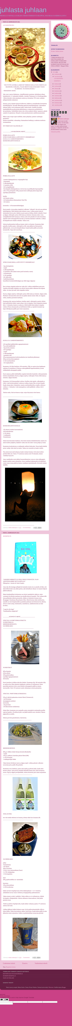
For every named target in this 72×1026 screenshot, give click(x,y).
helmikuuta (57, 102)
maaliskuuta (57, 100)
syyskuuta (57, 86)
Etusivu (24, 963)
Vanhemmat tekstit (41, 963)
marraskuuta (57, 76)
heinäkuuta (57, 91)
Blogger (64, 987)
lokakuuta (56, 84)
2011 (54, 72)
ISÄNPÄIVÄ (7, 536)
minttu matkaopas (64, 118)
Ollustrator (51, 987)
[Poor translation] (6, 999)
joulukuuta (57, 74)
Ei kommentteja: (27, 527)
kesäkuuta (57, 93)
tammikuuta (57, 105)
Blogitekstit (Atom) (10, 967)
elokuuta (56, 88)
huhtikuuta (57, 98)
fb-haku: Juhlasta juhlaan (57, 51)
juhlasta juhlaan (23, 10)
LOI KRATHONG (8, 25)
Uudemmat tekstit (9, 963)
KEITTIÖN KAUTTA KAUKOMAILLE (13, 973)
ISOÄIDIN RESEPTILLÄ (9, 975)
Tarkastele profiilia (55, 131)
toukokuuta (57, 95)
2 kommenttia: (26, 957)
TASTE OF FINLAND (8, 978)
